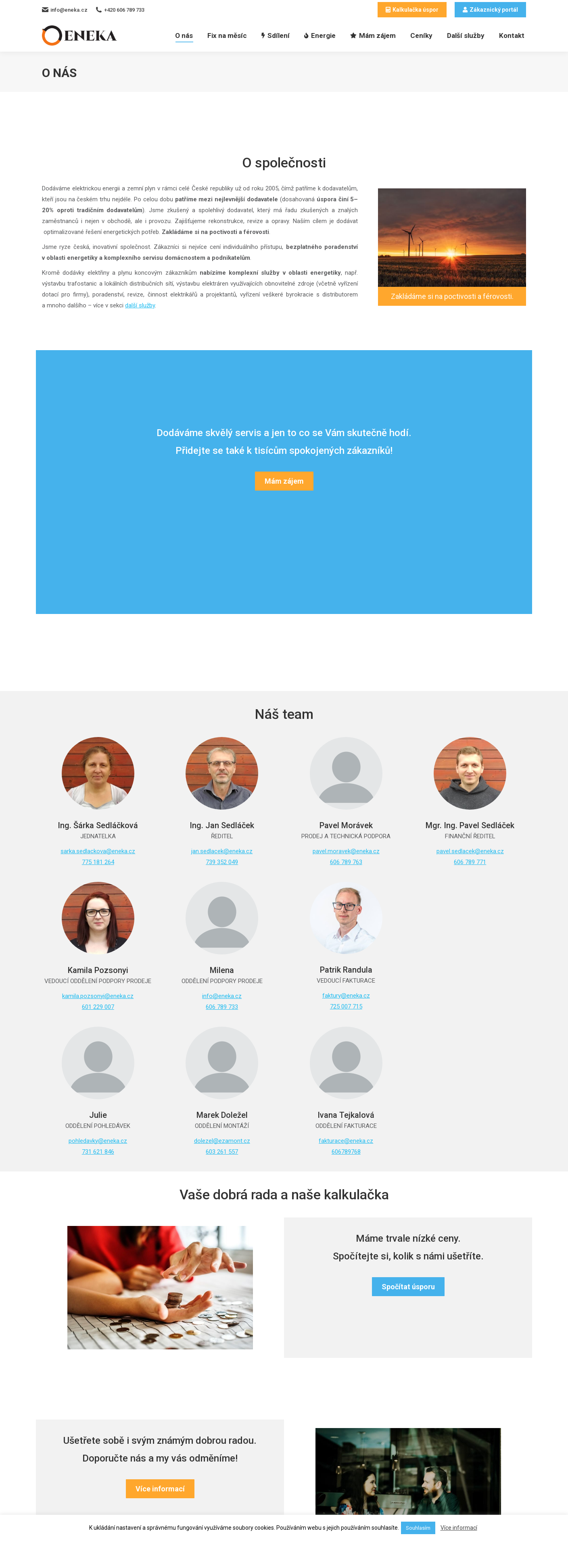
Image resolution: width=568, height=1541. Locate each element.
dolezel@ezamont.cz (222, 1140)
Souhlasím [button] (418, 1528)
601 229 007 (98, 1007)
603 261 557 (222, 1151)
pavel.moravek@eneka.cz (346, 851)
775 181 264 (98, 862)
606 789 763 (346, 862)
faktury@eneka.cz (346, 995)
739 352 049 (222, 862)
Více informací (459, 1527)
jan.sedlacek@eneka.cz (222, 851)
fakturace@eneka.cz (346, 1140)
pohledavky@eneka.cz (98, 1140)
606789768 (346, 1151)
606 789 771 (470, 862)
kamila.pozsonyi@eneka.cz (98, 996)
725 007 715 (346, 1006)
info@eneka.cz (222, 996)
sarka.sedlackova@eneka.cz (98, 851)
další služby (140, 305)
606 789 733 (222, 1007)
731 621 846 (98, 1151)
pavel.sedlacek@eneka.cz (470, 851)
